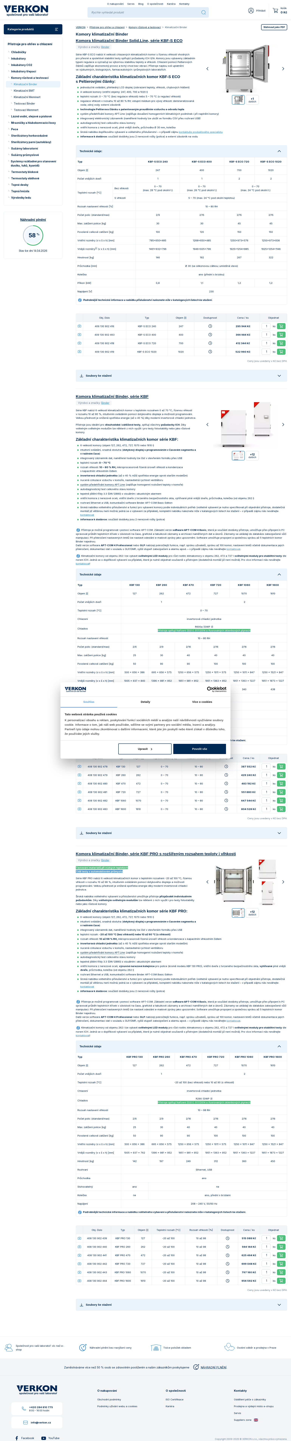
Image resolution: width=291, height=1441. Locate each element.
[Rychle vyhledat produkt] (144, 12)
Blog (140, 3)
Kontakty (184, 3)
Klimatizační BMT (24, 90)
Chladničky (18, 52)
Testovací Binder (24, 103)
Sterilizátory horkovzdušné (29, 135)
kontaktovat (87, 514)
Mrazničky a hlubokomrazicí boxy (33, 122)
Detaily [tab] (145, 701)
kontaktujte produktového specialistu (201, 131)
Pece (14, 129)
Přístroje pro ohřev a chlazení (107, 27)
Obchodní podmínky (109, 1399)
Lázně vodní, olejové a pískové (31, 116)
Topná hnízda (20, 191)
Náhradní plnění (33, 220)
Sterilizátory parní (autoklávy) (31, 142)
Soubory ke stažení (96, 376)
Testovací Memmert (26, 110)
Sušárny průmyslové (25, 154)
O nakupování (115, 3)
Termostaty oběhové (25, 178)
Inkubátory (18, 58)
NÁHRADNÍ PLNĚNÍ (209, 1367)
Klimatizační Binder (25, 84)
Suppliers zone (246, 1420)
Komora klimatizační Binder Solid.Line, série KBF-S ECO (129, 40)
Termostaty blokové (24, 171)
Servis (131, 3)
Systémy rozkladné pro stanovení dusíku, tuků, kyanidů (33, 163)
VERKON (80, 27)
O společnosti (155, 3)
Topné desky (19, 184)
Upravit (145, 748)
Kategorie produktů (33, 29)
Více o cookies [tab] (202, 701)
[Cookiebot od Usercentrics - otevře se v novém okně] (209, 689)
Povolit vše (199, 748)
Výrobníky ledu (21, 197)
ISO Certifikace (174, 1399)
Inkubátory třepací (23, 71)
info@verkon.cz (41, 1422)
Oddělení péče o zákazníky (250, 1399)
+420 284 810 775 (41, 1407)
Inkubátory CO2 (21, 65)
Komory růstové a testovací (30, 77)
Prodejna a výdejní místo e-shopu (254, 1406)
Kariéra (171, 3)
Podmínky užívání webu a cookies (117, 1406)
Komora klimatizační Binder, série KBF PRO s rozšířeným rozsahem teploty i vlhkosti (156, 854)
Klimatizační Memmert (27, 97)
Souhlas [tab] (88, 701)
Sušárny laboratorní (24, 148)
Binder (105, 47)
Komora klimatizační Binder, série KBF (112, 396)
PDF (274, 27)
